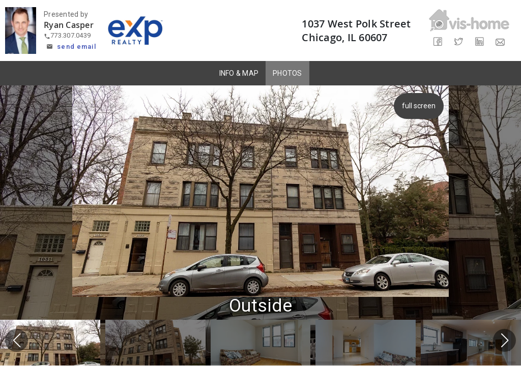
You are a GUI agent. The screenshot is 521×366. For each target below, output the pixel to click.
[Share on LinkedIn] (479, 42)
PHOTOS (287, 73)
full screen (420, 106)
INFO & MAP (239, 73)
